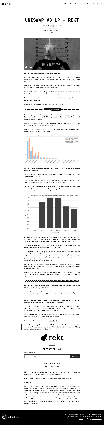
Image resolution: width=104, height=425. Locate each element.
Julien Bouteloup (97, 419)
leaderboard (75, 4)
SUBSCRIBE (13, 416)
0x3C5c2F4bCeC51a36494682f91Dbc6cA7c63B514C (56, 378)
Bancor (67, 115)
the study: (53, 321)
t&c (60, 4)
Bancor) (77, 308)
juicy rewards (44, 264)
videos (65, 4)
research (84, 4)
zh (52, 32)
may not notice (75, 272)
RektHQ (81, 419)
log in (100, 4)
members (45, 115)
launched (36, 85)
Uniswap (52, 27)
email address (29, 353)
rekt (81, 414)
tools (92, 4)
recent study (30, 77)
